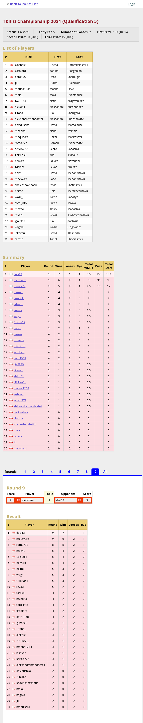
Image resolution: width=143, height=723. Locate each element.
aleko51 (19, 376)
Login (131, 4)
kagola (18, 436)
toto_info (19, 346)
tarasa (18, 334)
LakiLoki (19, 298)
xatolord (19, 352)
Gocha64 (19, 322)
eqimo (18, 310)
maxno (18, 292)
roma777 (19, 286)
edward (18, 304)
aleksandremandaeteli (28, 406)
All (105, 471)
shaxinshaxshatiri (25, 424)
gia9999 (19, 364)
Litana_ (18, 370)
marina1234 (21, 388)
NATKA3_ (20, 382)
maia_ (17, 430)
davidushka (21, 412)
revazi (17, 328)
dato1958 (20, 358)
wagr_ (17, 316)
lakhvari (18, 394)
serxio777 (20, 400)
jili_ (15, 442)
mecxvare (20, 280)
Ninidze (18, 418)
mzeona (19, 340)
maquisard (20, 448)
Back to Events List (24, 4)
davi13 (18, 274)
